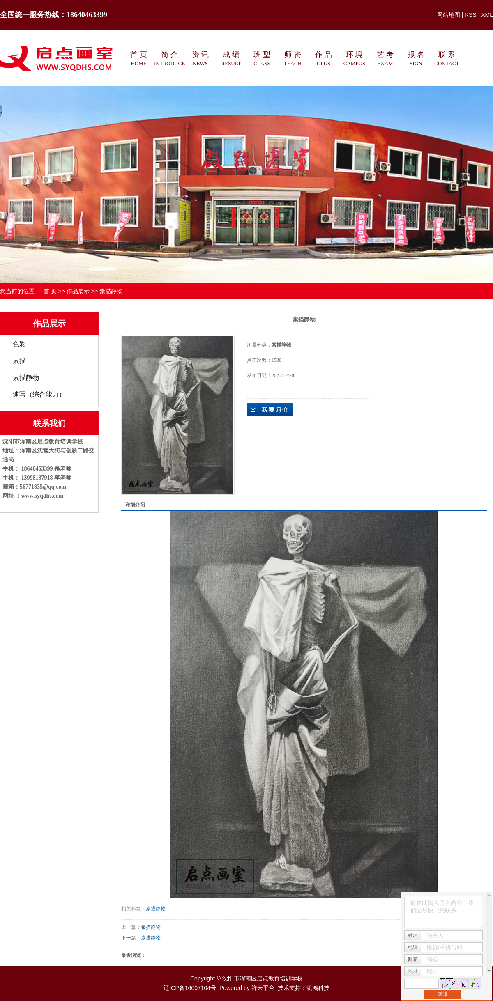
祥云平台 (262, 988)
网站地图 (448, 14)
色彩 (19, 343)
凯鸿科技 (317, 988)
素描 (19, 360)
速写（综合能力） (39, 394)
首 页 (50, 291)
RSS (471, 14)
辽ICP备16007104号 (190, 988)
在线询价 (270, 409)
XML (487, 14)
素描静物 (110, 291)
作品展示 (78, 291)
